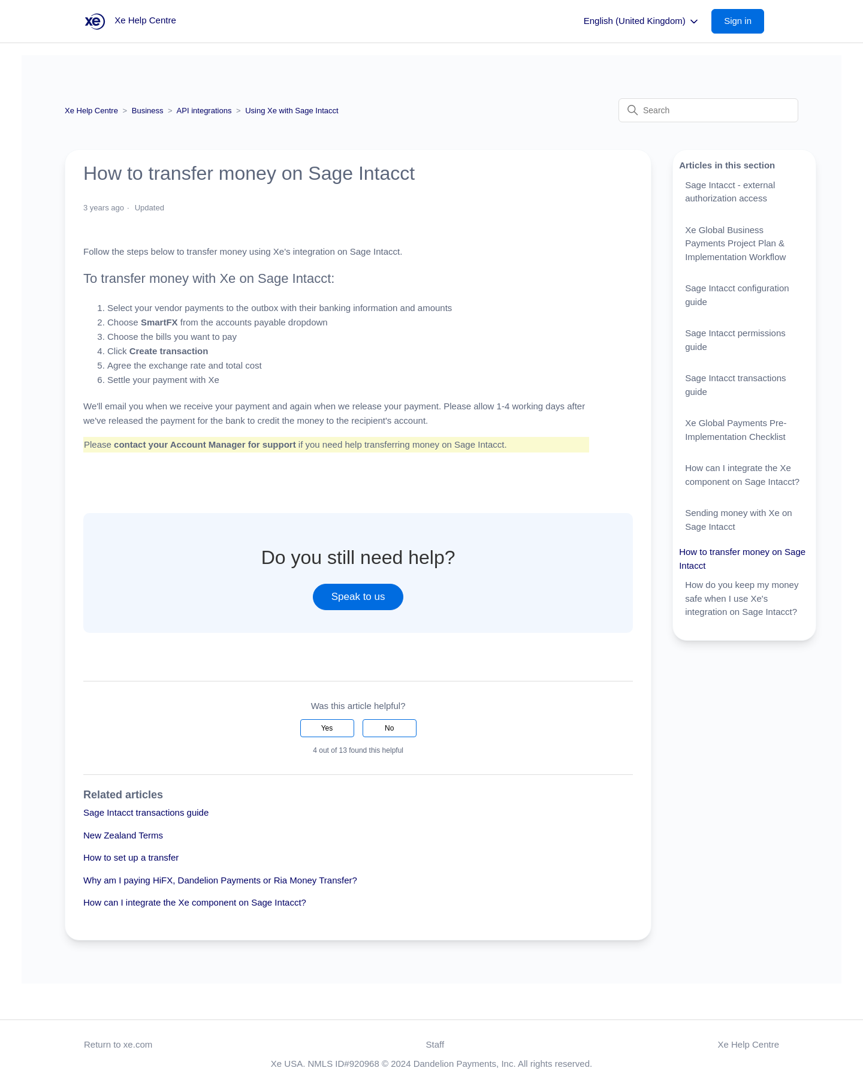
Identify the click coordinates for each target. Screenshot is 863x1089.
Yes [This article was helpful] (327, 728)
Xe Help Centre (91, 110)
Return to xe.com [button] (118, 1044)
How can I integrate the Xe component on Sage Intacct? (194, 902)
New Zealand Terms (123, 835)
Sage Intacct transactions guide (146, 812)
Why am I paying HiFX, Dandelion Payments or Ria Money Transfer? (220, 880)
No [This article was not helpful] (389, 728)
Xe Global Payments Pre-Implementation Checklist (735, 430)
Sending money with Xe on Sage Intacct (738, 520)
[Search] (708, 110)
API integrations (204, 110)
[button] (743, 21)
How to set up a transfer (131, 857)
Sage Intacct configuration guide (737, 295)
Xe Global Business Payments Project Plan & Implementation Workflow (735, 243)
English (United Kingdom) (642, 22)
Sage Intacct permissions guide (735, 340)
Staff (435, 1044)
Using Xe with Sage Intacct (291, 110)
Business (148, 110)
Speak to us (358, 596)
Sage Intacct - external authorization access (730, 192)
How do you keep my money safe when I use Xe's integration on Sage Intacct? (741, 598)
